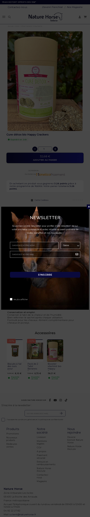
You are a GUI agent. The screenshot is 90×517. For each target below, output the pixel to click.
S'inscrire (45, 274)
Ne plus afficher (20, 299)
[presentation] (32, 265)
